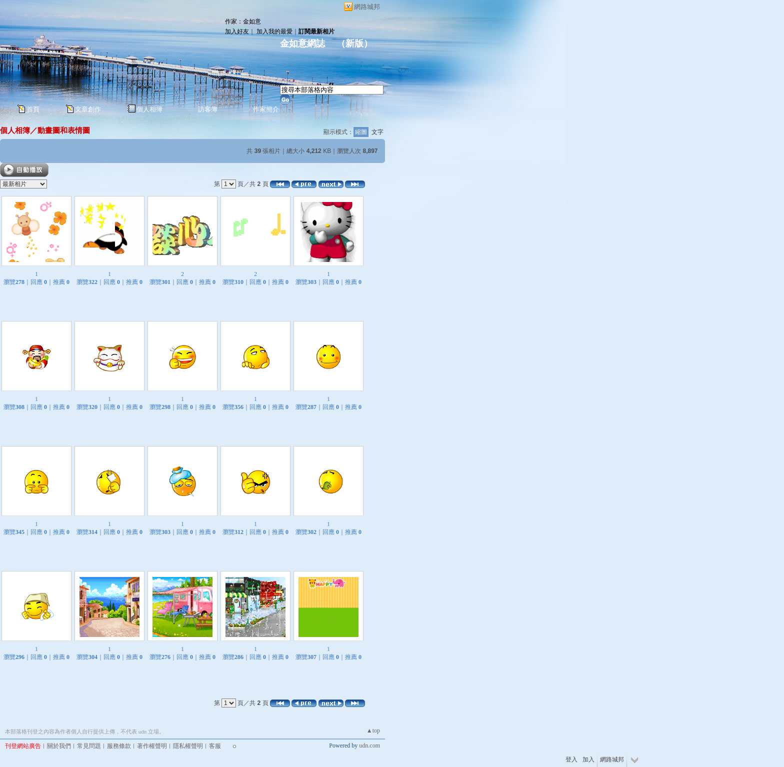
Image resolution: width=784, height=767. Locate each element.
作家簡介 (266, 109)
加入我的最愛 (274, 31)
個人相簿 (149, 109)
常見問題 (89, 746)
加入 (588, 759)
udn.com (369, 745)
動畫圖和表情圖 (64, 130)
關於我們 (59, 746)
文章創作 (88, 109)
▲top (373, 730)
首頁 (33, 109)
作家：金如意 (243, 21)
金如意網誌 (304, 43)
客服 (215, 746)
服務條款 (119, 746)
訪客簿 (208, 109)
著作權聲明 (152, 746)
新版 (355, 43)
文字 (378, 132)
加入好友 (237, 31)
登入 (572, 759)
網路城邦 (367, 6)
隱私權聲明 (188, 746)
